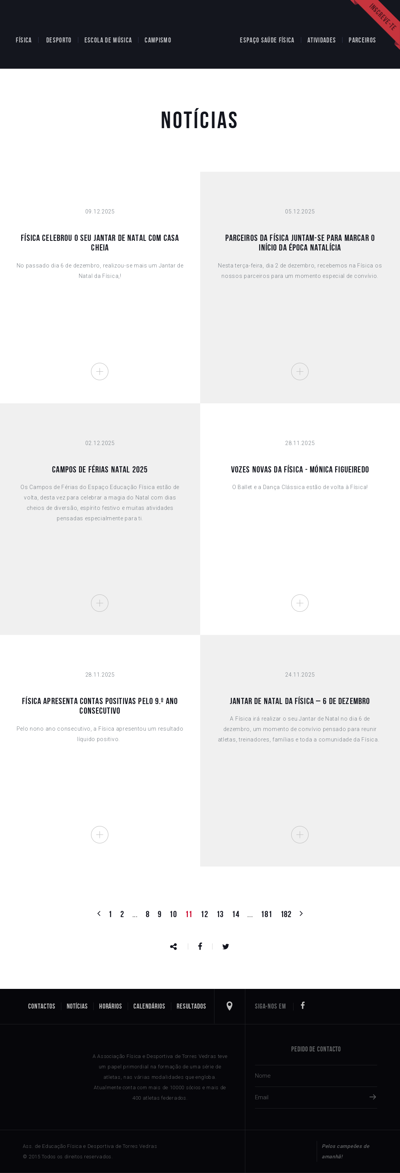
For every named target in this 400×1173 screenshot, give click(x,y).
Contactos (41, 1006)
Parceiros (362, 40)
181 (266, 914)
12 (204, 914)
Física (24, 40)
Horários (110, 1006)
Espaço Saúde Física (267, 40)
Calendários (149, 1006)
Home (205, 34)
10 (173, 914)
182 (286, 914)
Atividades (321, 40)
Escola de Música (108, 40)
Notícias (77, 1006)
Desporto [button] (59, 40)
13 (220, 914)
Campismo (158, 40)
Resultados (191, 1006)
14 (235, 914)
